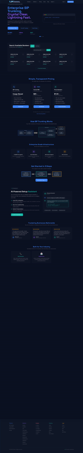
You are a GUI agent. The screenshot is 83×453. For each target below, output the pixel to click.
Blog (48, 1)
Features (24, 435)
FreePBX (24, 426)
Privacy (63, 426)
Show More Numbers (41, 68)
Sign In (64, 1)
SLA (62, 430)
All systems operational (70, 449)
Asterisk (24, 425)
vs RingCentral (38, 430)
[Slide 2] (41, 36)
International (25, 437)
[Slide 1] (40, 36)
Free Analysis (51, 433)
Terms (63, 425)
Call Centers (25, 430)
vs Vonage (37, 428)
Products (29, 1)
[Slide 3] (42, 36)
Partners (50, 426)
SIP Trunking (11, 425)
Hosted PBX (11, 426)
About (44, 1)
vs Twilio (37, 425)
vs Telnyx (37, 426)
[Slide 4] (43, 36)
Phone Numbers (12, 428)
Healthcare (24, 433)
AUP (63, 428)
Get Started (70, 1)
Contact (50, 430)
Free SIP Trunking (24, 28)
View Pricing (34, 28)
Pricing (40, 1)
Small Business (25, 438)
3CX (23, 428)
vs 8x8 (37, 433)
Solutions (35, 1)
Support (53, 1)
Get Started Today (13, 28)
